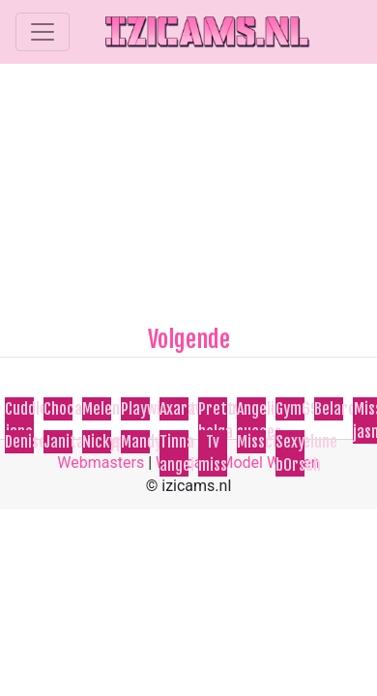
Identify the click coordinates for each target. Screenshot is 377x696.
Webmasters (100, 462)
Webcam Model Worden (238, 462)
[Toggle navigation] (42, 32)
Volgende (189, 339)
